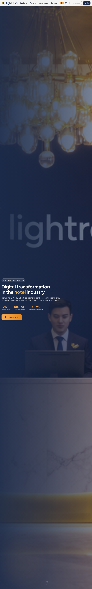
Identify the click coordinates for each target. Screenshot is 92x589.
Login (87, 3)
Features (33, 3)
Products (23, 3)
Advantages (43, 3)
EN (62, 3)
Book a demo (76, 3)
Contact (54, 3)
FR (66, 3)
